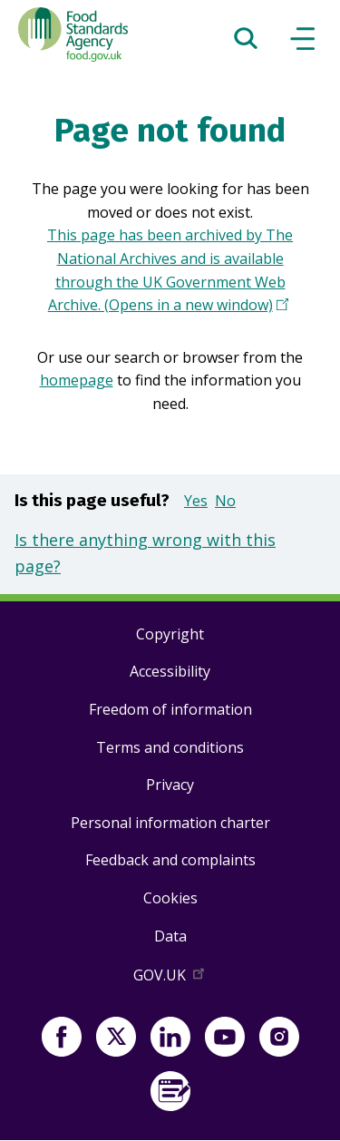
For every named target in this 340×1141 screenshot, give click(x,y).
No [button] (225, 501)
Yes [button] (196, 501)
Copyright (170, 634)
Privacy (170, 785)
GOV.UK (170, 978)
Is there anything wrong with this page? (145, 553)
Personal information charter (170, 823)
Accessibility (170, 671)
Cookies (170, 898)
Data (170, 936)
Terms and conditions (170, 747)
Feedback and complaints (170, 860)
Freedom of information (170, 709)
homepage (76, 380)
